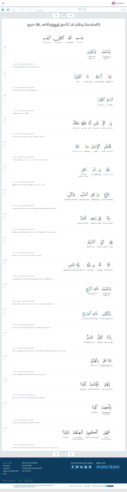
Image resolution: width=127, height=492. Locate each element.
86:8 (5, 215)
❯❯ (71, 15)
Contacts (6, 472)
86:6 (5, 166)
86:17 (5, 431)
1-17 (63, 15)
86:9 (5, 239)
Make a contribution (10, 474)
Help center (26, 474)
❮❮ (56, 15)
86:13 (5, 335)
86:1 (5, 47)
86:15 (5, 382)
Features (6, 469)
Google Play (102, 470)
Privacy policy (87, 489)
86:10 (5, 262)
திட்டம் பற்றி (7, 466)
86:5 (5, 142)
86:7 (5, 191)
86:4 (5, 119)
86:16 (5, 406)
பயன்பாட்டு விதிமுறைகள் (75, 489)
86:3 (5, 96)
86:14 (5, 358)
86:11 (5, 286)
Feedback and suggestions (32, 471)
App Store (114, 470)
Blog (5, 477)
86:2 (5, 72)
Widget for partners (29, 466)
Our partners (27, 469)
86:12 (5, 311)
